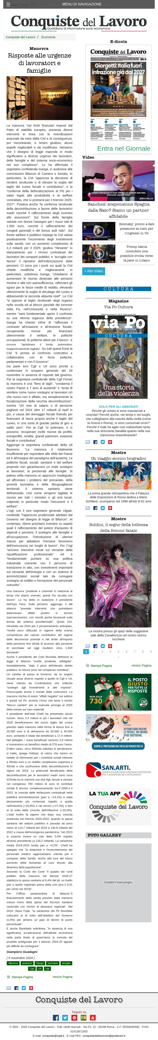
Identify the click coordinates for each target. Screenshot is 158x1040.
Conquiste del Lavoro (20, 37)
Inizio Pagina (62, 977)
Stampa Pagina (20, 977)
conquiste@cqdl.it (53, 1035)
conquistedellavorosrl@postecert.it (104, 1035)
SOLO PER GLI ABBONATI (118, 406)
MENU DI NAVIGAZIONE (82, 4)
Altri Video (93, 271)
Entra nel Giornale (124, 148)
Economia (48, 37)
